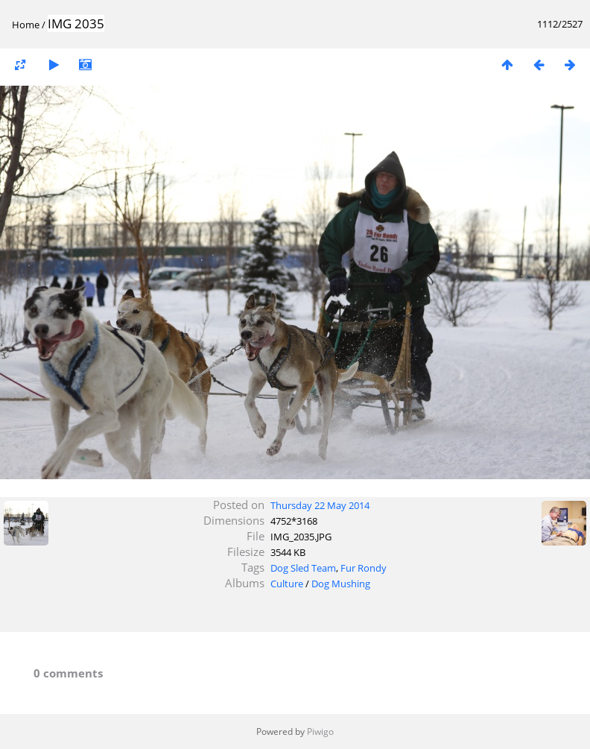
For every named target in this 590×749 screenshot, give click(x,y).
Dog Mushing (340, 583)
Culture (286, 583)
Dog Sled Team (303, 568)
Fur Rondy (363, 568)
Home (25, 24)
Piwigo (320, 731)
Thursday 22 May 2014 (319, 505)
